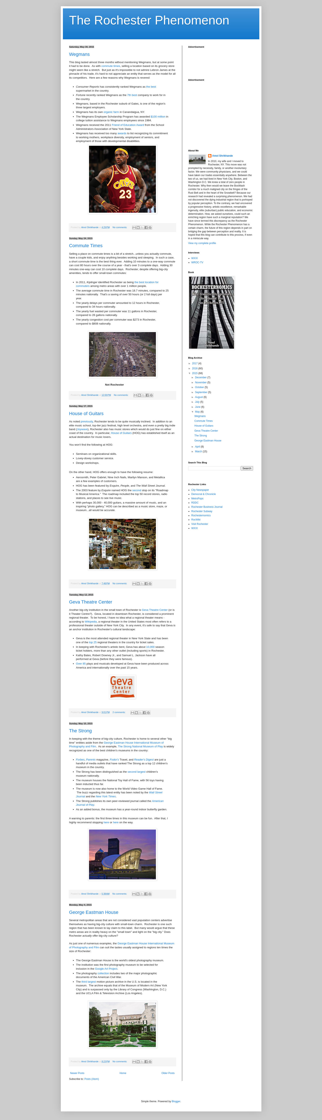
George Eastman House (93, 912)
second (136, 490)
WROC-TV (197, 262)
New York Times (106, 796)
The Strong (80, 730)
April (198, 446)
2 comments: (119, 712)
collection (103, 973)
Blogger (176, 1101)
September (201, 392)
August (199, 397)
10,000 (150, 646)
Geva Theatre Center (90, 602)
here (106, 822)
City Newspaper (200, 489)
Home (123, 1073)
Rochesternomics (201, 515)
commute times (110, 66)
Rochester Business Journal (207, 506)
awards (122, 133)
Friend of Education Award (128, 125)
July (197, 401)
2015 (195, 373)
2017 (195, 363)
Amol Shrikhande (222, 155)
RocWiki (196, 519)
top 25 (93, 642)
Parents (90, 759)
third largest (88, 981)
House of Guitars (86, 413)
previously (87, 421)
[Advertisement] (221, 60)
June (198, 406)
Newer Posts (77, 1073)
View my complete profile (202, 243)
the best (151, 86)
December (201, 377)
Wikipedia (91, 621)
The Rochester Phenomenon (149, 20)
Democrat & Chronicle (203, 494)
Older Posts (168, 1073)
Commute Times (86, 245)
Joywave (82, 429)
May (197, 411)
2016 (195, 368)
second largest (137, 771)
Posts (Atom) (91, 1079)
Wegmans (79, 54)
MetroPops (197, 498)
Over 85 (81, 663)
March (199, 451)
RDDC (195, 502)
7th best (132, 95)
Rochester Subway (202, 511)
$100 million (158, 116)
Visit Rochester (199, 524)
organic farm (111, 112)
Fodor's (114, 759)
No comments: (120, 227)
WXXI (194, 258)
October (200, 387)
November (201, 382)
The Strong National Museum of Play (140, 746)
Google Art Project (106, 968)
